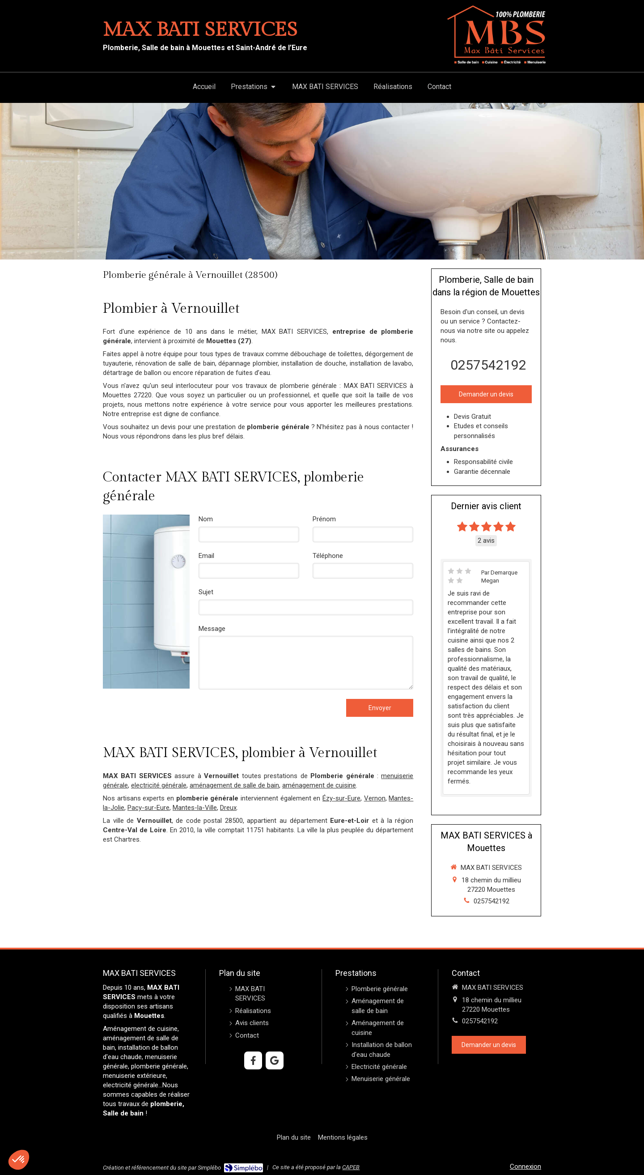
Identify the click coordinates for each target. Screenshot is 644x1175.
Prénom (324, 519)
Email (206, 556)
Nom (206, 519)
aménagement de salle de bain (234, 785)
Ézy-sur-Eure (341, 798)
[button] (19, 1160)
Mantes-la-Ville (195, 808)
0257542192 (488, 365)
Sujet (206, 592)
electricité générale (158, 785)
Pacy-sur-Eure (148, 808)
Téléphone (328, 556)
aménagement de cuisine (319, 785)
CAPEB (351, 1167)
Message (212, 629)
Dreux (228, 808)
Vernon (375, 798)
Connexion (525, 1166)
